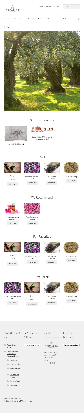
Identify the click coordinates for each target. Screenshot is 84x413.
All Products (16, 19)
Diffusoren (13, 385)
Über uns (31, 19)
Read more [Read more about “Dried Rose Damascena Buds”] (32, 183)
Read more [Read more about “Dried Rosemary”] (71, 181)
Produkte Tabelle (44, 19)
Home (6, 19)
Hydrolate (13, 360)
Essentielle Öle (15, 364)
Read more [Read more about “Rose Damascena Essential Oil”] (12, 223)
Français (40, 7)
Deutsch (56, 7)
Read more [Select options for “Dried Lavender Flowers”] (51, 183)
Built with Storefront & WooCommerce (18, 401)
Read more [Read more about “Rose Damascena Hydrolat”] (32, 223)
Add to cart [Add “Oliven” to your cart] (12, 184)
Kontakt (7, 27)
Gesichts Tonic (15, 381)
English (48, 7)
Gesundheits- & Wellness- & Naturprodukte (12, 353)
